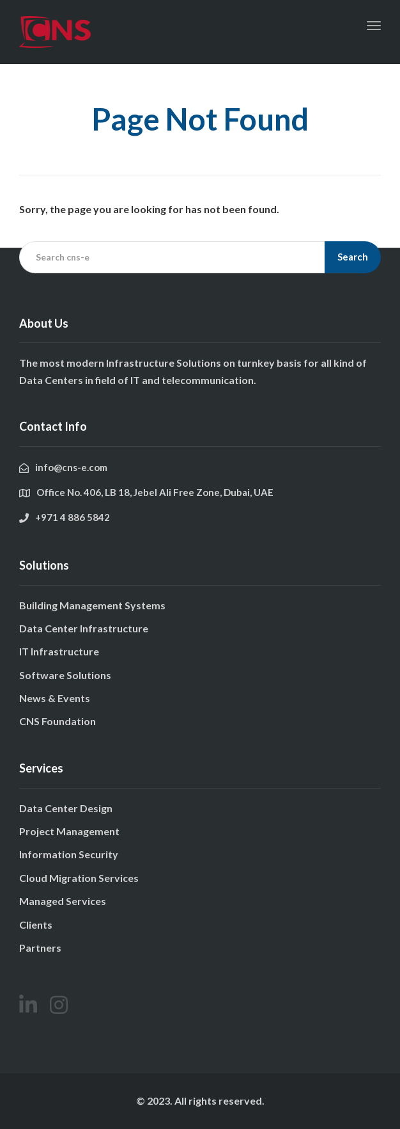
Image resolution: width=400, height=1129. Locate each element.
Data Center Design (65, 808)
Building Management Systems (92, 605)
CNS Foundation (57, 721)
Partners (40, 947)
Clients (35, 924)
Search (352, 256)
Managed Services (62, 901)
